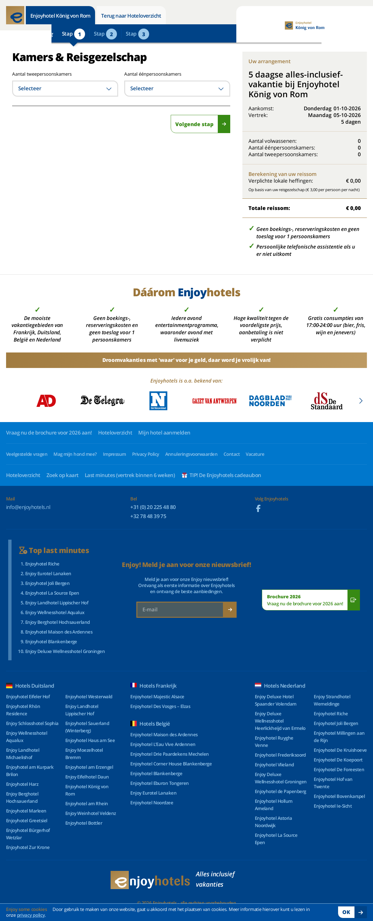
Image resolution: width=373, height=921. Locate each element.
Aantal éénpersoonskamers (152, 74)
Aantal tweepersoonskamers (34, 74)
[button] (360, 401)
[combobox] (65, 89)
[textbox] (65, 89)
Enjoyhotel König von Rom (60, 15)
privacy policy (31, 915)
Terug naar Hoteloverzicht (131, 15)
